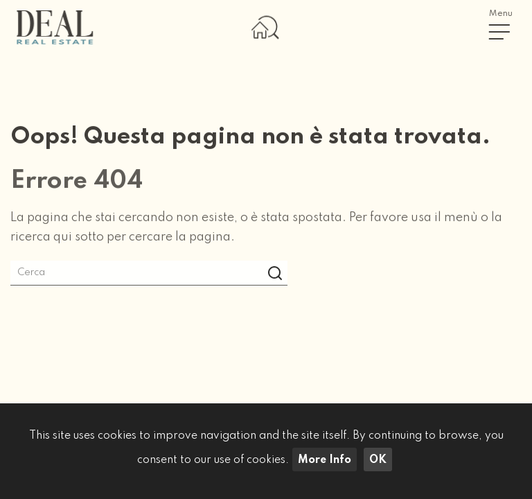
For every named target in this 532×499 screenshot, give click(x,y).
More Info (324, 460)
